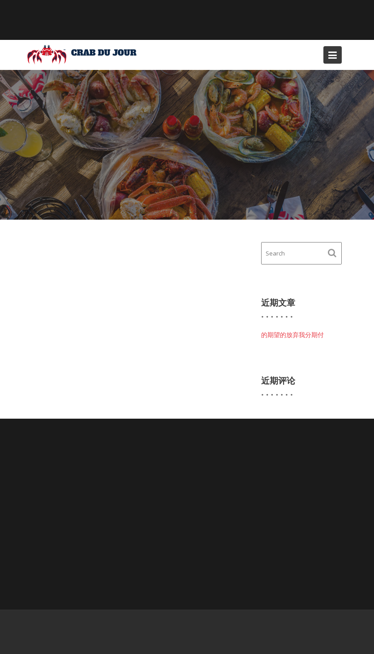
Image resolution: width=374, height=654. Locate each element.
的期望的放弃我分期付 (292, 334)
